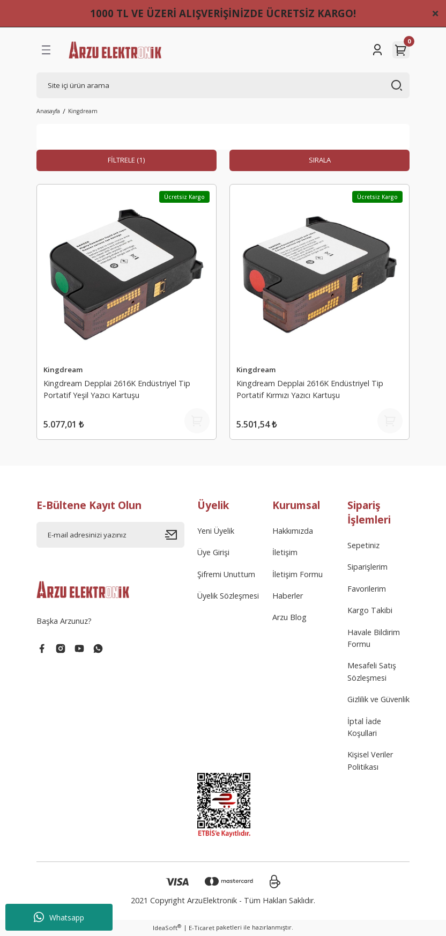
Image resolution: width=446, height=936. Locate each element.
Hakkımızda (292, 532)
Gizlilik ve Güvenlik (378, 700)
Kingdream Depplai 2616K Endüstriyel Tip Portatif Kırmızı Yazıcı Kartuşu (309, 389)
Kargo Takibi (369, 611)
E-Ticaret (201, 929)
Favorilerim (366, 590)
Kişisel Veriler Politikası (370, 761)
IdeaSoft (167, 928)
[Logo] (115, 50)
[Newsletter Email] (110, 536)
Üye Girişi (213, 553)
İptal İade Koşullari (364, 728)
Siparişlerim (367, 568)
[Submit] (174, 536)
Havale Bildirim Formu (373, 639)
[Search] (223, 85)
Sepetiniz (363, 546)
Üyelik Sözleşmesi (228, 597)
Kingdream (83, 111)
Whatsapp (59, 917)
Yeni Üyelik (215, 532)
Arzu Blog (289, 618)
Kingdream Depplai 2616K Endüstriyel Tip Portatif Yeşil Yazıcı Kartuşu (116, 389)
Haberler (287, 597)
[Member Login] (377, 49)
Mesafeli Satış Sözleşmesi (371, 672)
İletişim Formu (297, 575)
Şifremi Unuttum (226, 575)
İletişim (285, 553)
